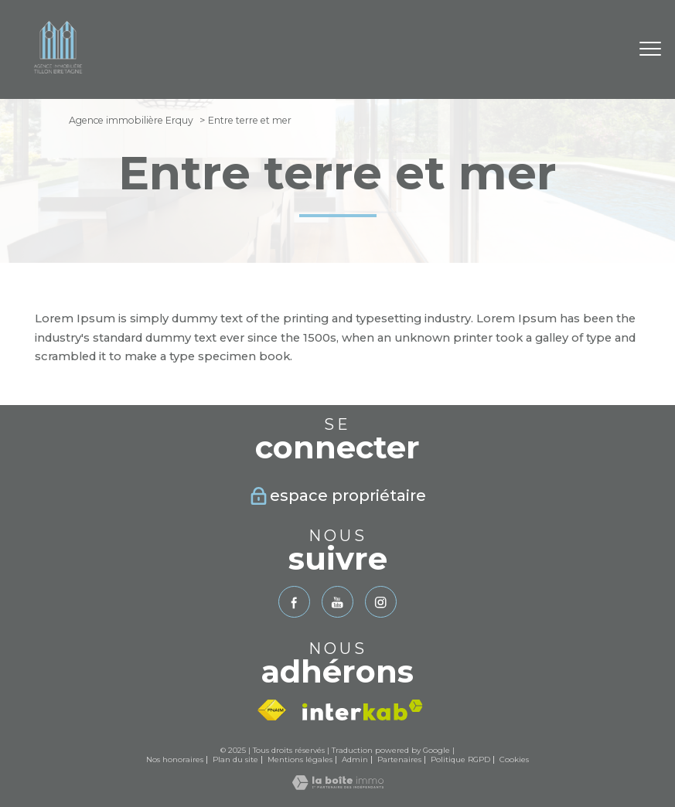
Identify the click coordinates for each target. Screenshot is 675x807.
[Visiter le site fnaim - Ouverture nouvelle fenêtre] (271, 710)
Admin (355, 759)
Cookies (514, 759)
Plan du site (235, 759)
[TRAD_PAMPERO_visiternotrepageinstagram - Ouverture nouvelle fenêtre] (381, 602)
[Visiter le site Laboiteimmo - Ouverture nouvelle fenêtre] (338, 786)
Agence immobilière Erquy (131, 120)
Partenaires (399, 759)
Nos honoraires (174, 759)
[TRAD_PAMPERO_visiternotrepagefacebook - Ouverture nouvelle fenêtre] (294, 602)
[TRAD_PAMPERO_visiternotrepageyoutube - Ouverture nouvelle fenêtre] (337, 602)
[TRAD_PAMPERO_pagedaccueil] (58, 77)
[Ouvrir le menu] (650, 49)
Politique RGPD (460, 759)
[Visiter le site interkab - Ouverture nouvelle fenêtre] (362, 710)
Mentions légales (300, 759)
